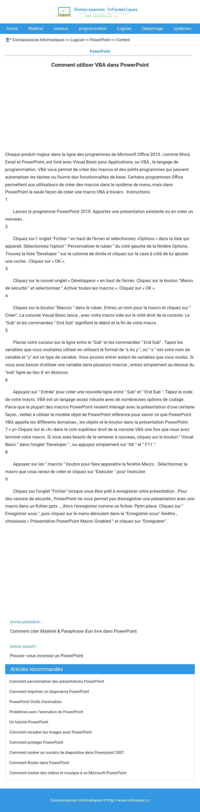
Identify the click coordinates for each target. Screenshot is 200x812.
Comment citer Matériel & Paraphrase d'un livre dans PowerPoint (74, 631)
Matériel (35, 28)
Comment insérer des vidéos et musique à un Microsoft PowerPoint (68, 773)
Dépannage (152, 28)
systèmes (182, 28)
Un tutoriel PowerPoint (29, 722)
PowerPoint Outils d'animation (36, 701)
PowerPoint (100, 40)
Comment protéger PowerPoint (36, 742)
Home (12, 28)
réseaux (61, 28)
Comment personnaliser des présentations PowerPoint (57, 681)
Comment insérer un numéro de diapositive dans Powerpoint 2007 (67, 752)
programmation (93, 28)
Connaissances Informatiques (38, 40)
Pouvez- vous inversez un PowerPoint (47, 655)
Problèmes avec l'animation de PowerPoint (46, 712)
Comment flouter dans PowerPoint (39, 762)
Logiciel (124, 28)
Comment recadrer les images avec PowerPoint (51, 732)
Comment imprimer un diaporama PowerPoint (49, 691)
